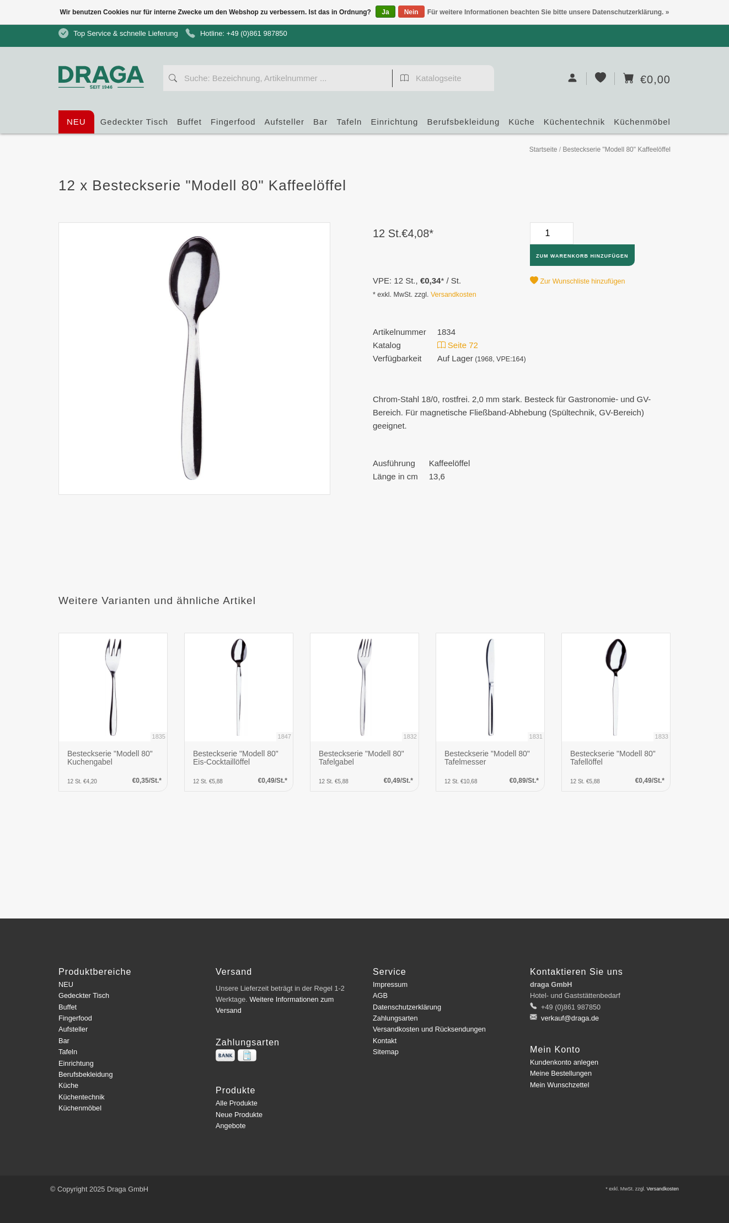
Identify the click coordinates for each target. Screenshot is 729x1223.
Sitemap (386, 1052)
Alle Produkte (237, 1103)
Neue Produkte (239, 1114)
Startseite (543, 149)
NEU (76, 121)
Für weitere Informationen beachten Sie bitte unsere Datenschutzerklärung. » (548, 12)
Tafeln (349, 125)
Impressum (390, 984)
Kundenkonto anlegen (564, 1062)
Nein (411, 12)
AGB (380, 995)
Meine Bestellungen (561, 1073)
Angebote (231, 1125)
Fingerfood (233, 125)
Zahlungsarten (395, 1018)
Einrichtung (394, 125)
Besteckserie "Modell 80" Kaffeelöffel (616, 149)
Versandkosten (453, 294)
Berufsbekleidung (463, 125)
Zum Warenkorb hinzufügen (582, 256)
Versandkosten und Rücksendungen (429, 1029)
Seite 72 (457, 345)
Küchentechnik (574, 125)
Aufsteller (285, 125)
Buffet (189, 125)
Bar (320, 125)
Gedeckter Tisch (134, 125)
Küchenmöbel (642, 125)
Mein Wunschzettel (559, 1085)
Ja (385, 12)
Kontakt (384, 1041)
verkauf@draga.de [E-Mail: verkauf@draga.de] (569, 1018)
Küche (521, 125)
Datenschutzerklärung (407, 1007)
